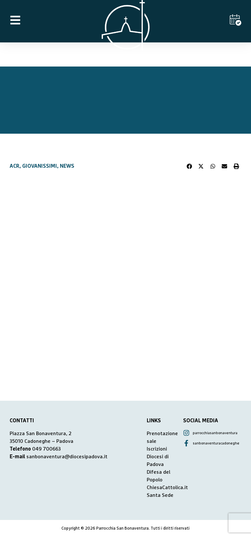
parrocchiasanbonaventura (215, 433)
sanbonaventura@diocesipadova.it (66, 456)
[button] (189, 166)
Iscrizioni (157, 449)
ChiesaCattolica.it (167, 487)
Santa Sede (160, 495)
